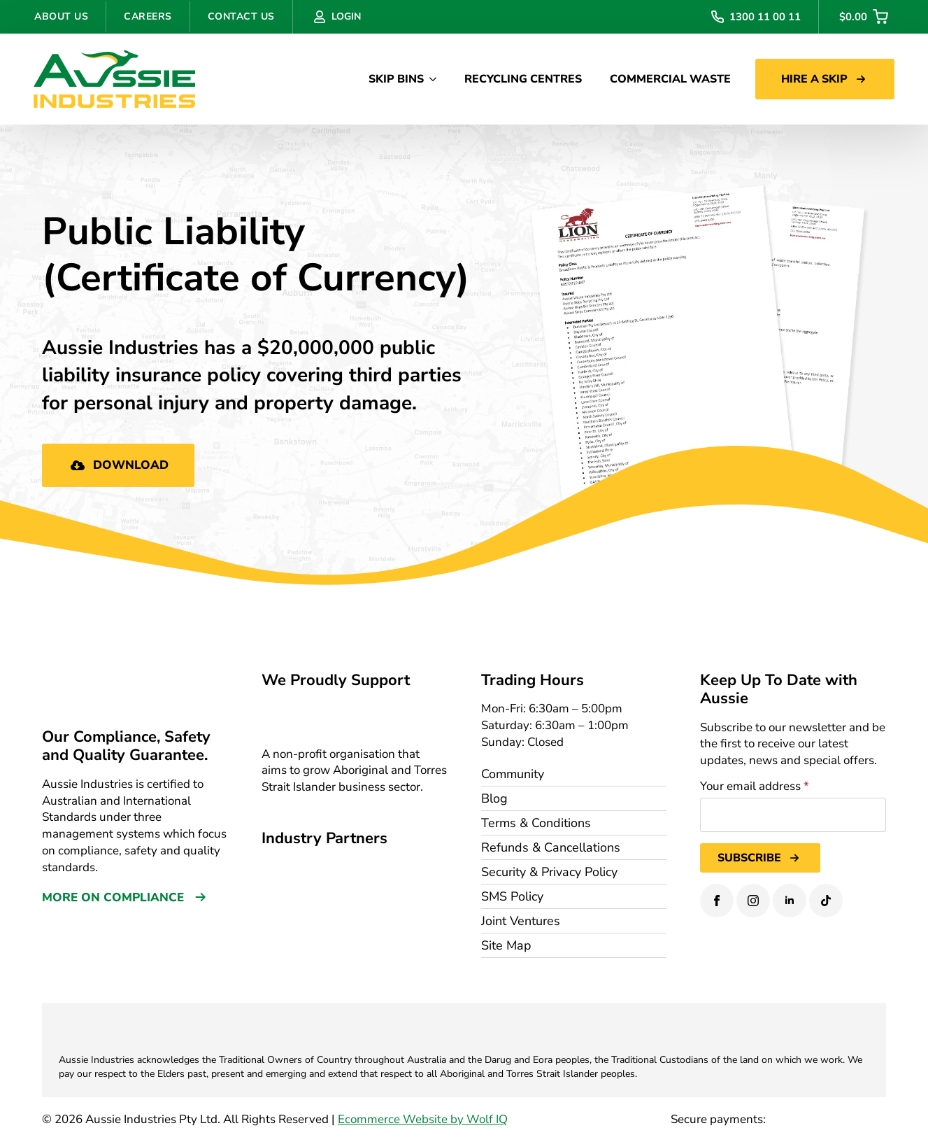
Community (512, 774)
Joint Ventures (520, 920)
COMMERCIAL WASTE (670, 79)
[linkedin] (789, 900)
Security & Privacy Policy (549, 871)
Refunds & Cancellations (550, 847)
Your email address (754, 786)
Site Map (506, 945)
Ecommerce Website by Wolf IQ (423, 1119)
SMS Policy (512, 896)
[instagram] (753, 900)
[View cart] (863, 16)
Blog (494, 798)
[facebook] (717, 900)
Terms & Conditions (536, 823)
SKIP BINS (396, 79)
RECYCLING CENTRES (523, 79)
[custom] (826, 900)
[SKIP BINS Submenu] (437, 79)
